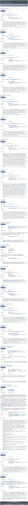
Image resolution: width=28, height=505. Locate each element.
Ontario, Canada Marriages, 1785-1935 (18, 22)
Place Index (12, 4)
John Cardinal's (9, 504)
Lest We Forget (22, 4)
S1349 (4, 21)
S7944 (4, 436)
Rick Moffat (14, 501)
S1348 (4, 361)
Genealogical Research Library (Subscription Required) (11, 262)
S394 (4, 26)
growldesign (23, 504)
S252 (4, 240)
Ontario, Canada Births (22, 361)
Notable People (17, 4)
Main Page (2, 4)
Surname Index (7, 4)
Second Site (12, 504)
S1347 (4, 153)
